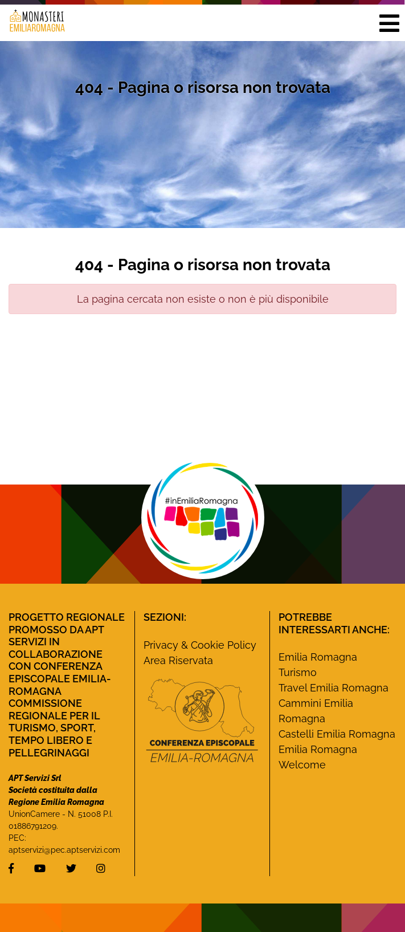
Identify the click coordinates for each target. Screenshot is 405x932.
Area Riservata (178, 660)
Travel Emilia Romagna (333, 688)
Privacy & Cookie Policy (200, 645)
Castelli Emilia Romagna (337, 734)
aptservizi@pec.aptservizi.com (64, 849)
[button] (389, 22)
